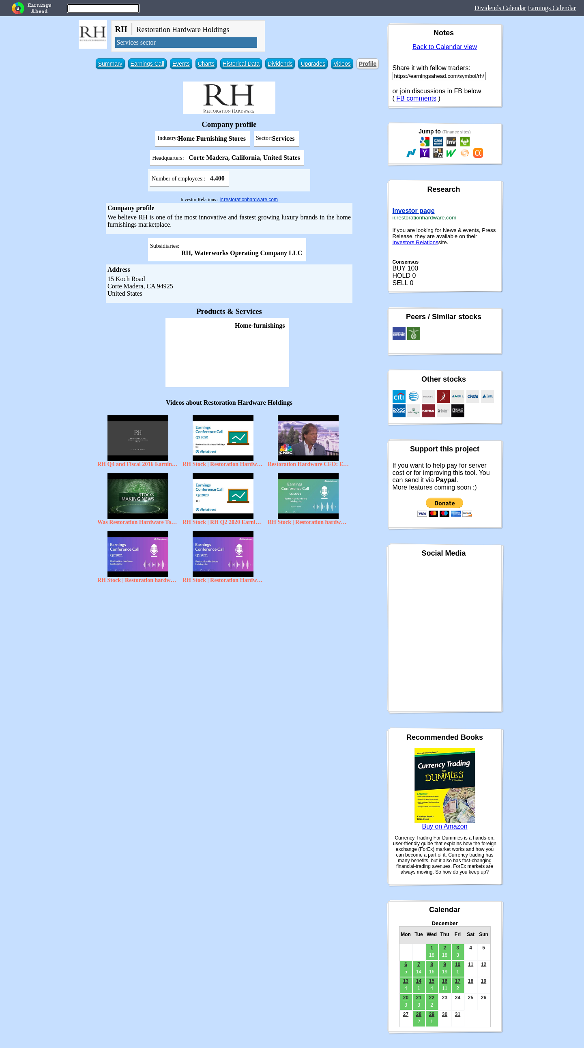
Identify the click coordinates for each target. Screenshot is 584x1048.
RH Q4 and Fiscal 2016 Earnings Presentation (137, 464)
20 (405, 998)
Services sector (136, 42)
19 (483, 981)
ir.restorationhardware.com (249, 199)
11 (470, 964)
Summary (110, 64)
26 (483, 998)
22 (431, 998)
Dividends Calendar (500, 7)
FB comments (416, 98)
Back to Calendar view (444, 46)
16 (444, 981)
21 (418, 998)
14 (418, 981)
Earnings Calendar (552, 7)
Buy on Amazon (444, 826)
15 (431, 981)
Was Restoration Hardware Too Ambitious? (137, 522)
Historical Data (241, 64)
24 (457, 998)
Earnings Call (147, 64)
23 (444, 998)
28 (418, 1014)
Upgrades (313, 64)
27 (405, 1014)
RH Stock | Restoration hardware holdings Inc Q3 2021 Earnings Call (308, 522)
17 (457, 981)
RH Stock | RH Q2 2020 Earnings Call (223, 522)
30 (444, 1014)
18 (470, 981)
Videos (342, 64)
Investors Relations (415, 242)
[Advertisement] (229, 646)
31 (457, 1014)
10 (457, 964)
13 (405, 981)
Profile (368, 64)
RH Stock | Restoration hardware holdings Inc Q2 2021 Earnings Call (137, 580)
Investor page (414, 210)
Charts (206, 64)
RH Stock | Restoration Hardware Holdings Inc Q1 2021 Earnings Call (223, 580)
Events (181, 64)
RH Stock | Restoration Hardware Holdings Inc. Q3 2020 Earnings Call (223, 464)
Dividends (280, 64)
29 (431, 1014)
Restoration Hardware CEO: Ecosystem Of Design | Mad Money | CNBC (308, 464)
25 (470, 998)
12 (483, 964)
